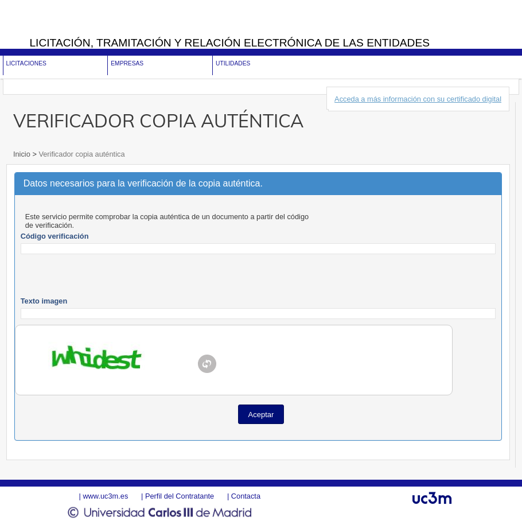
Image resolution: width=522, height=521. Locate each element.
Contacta (245, 496)
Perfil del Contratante (179, 496)
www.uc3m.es (105, 496)
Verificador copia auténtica (81, 154)
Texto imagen (44, 301)
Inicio (22, 154)
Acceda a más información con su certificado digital (417, 99)
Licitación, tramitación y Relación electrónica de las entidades (229, 42)
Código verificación (55, 236)
